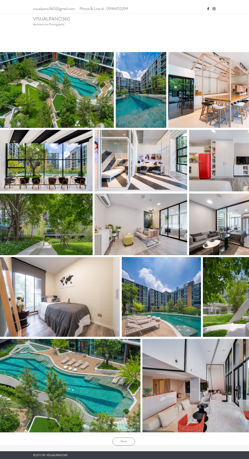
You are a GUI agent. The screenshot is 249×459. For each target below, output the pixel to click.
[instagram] (214, 9)
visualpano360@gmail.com (54, 8)
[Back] (123, 441)
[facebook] (208, 9)
